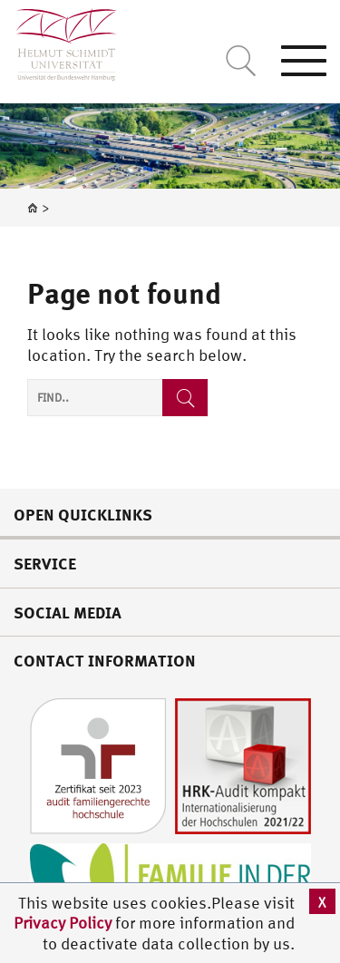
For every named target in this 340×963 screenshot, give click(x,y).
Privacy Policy (64, 922)
